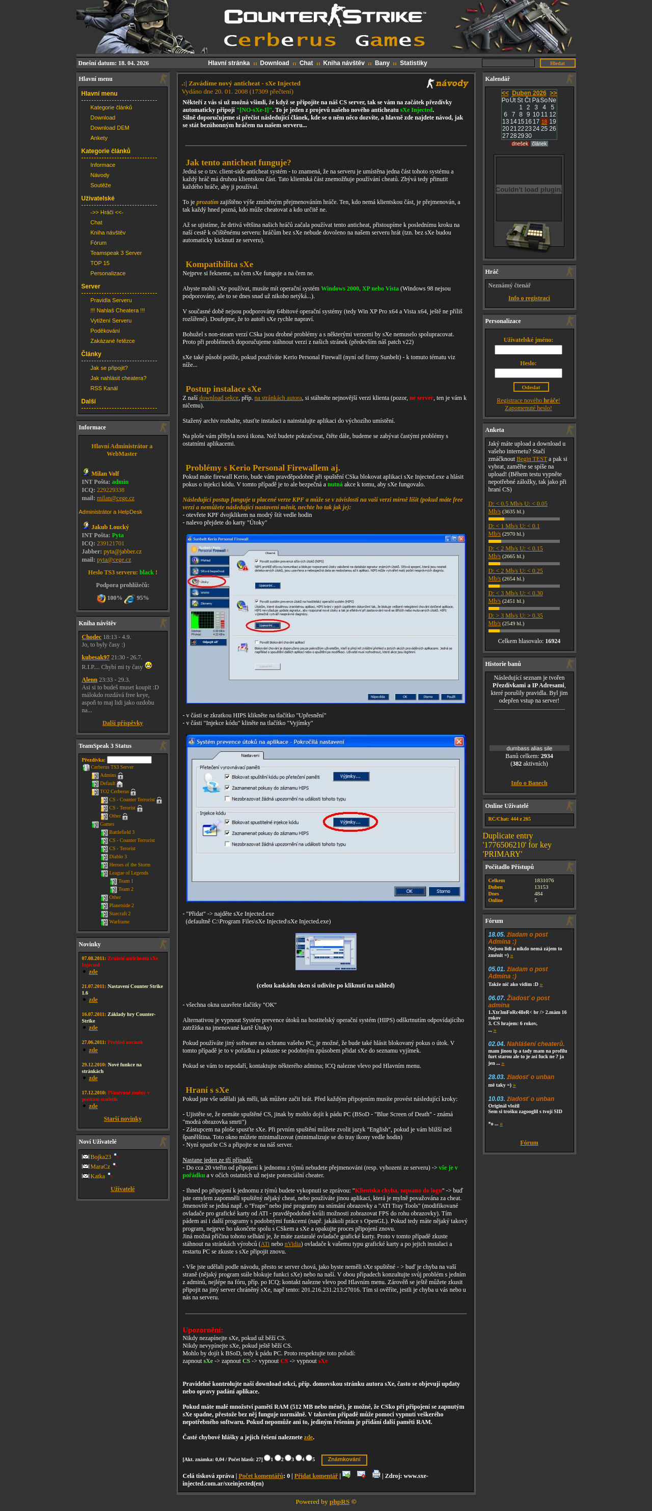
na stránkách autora (278, 397)
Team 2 (122, 889)
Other (110, 816)
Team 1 (122, 881)
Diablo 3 (113, 856)
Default (103, 783)
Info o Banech (529, 783)
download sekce (218, 397)
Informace (103, 165)
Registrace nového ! (528, 400)
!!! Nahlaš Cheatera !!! (118, 310)
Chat (306, 63)
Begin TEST (532, 458)
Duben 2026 (529, 93)
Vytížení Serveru (111, 320)
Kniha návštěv (344, 63)
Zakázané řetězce (113, 341)
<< (505, 93)
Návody (100, 175)
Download (274, 63)
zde (308, 1437)
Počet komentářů (260, 1475)
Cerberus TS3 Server (108, 767)
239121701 (110, 543)
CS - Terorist (117, 807)
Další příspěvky (122, 723)
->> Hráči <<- (107, 212)
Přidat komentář (316, 1475)
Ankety (99, 138)
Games (103, 824)
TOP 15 (100, 263)
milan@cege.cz (115, 498)
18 (544, 122)
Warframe (115, 921)
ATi (265, 1243)
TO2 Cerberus (110, 791)
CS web (326, 27)
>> (553, 93)
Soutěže (101, 185)
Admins (104, 775)
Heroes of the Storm (125, 864)
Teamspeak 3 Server (116, 253)
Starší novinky (123, 1118)
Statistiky (413, 63)
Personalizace (108, 273)
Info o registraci (529, 298)
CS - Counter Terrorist (127, 799)
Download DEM (110, 128)
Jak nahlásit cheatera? (119, 378)
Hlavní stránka (229, 63)
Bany (382, 63)
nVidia (293, 1243)
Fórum (99, 243)
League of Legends (124, 873)
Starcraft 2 (115, 913)
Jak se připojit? (109, 368)
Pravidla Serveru (111, 300)
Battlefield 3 (117, 832)
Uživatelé (122, 1189)
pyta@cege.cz (114, 559)
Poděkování (105, 331)
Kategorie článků (111, 107)
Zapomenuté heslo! (528, 408)
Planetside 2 (117, 905)
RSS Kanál (104, 388)
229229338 (110, 489)
